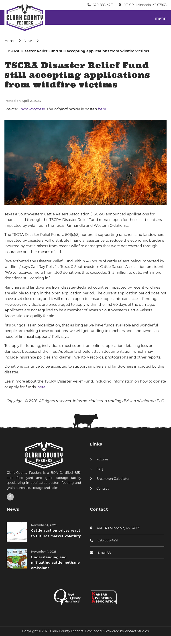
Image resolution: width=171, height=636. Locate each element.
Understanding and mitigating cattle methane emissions (55, 562)
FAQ (99, 469)
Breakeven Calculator (113, 479)
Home (10, 41)
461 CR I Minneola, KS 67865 (145, 5)
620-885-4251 (103, 5)
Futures (102, 459)
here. (102, 109)
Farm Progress (31, 109)
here (42, 387)
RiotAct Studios (137, 631)
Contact (102, 488)
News (28, 41)
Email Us (104, 553)
